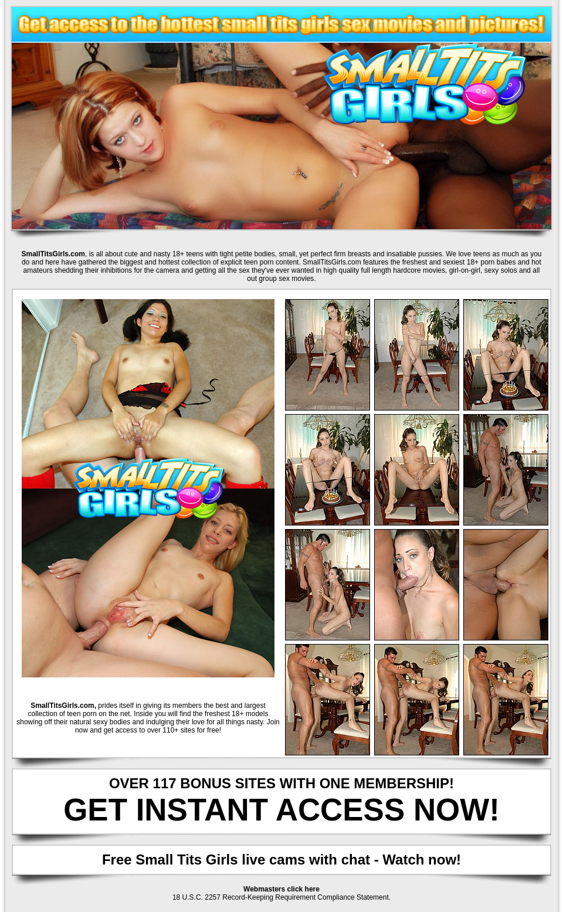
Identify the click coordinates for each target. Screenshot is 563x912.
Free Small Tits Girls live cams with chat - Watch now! (281, 859)
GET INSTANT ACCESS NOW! (281, 809)
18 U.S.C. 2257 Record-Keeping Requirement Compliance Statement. (281, 897)
